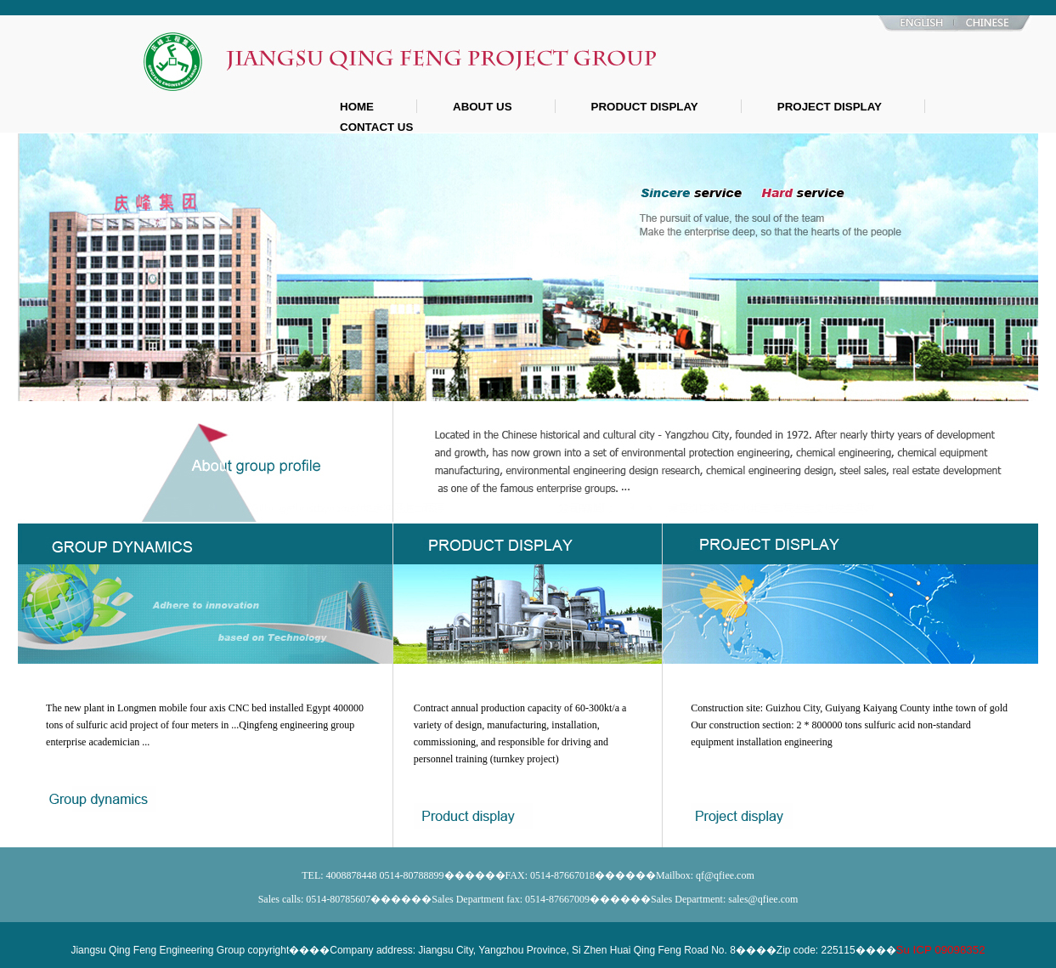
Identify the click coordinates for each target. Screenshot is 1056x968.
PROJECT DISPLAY (829, 106)
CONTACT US (376, 127)
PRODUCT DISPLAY (644, 106)
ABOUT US (482, 106)
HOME (357, 106)
